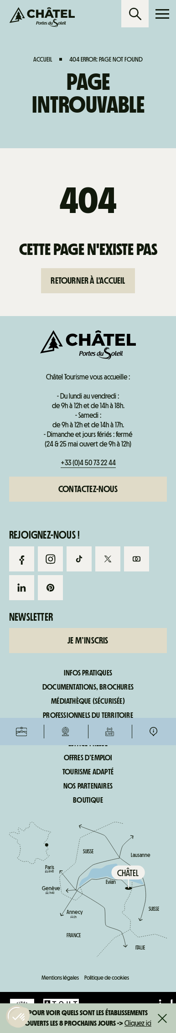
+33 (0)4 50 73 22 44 (88, 462)
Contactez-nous (88, 488)
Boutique (88, 800)
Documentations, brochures (88, 687)
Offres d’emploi (88, 758)
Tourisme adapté (88, 772)
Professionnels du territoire (88, 715)
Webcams (65, 387)
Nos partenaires (88, 786)
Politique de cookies (106, 977)
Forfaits (21, 387)
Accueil (42, 59)
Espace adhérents (88, 730)
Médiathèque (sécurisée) (88, 701)
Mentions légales (60, 977)
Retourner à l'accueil (88, 280)
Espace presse (88, 744)
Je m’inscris (87, 640)
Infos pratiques (153, 387)
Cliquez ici (137, 1023)
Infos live (109, 387)
